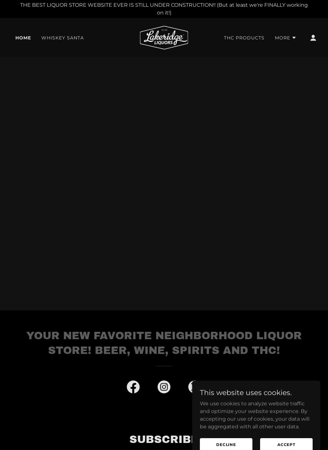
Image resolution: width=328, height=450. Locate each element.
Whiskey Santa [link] (62, 38)
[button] (286, 38)
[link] (164, 37)
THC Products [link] (244, 38)
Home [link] (23, 38)
